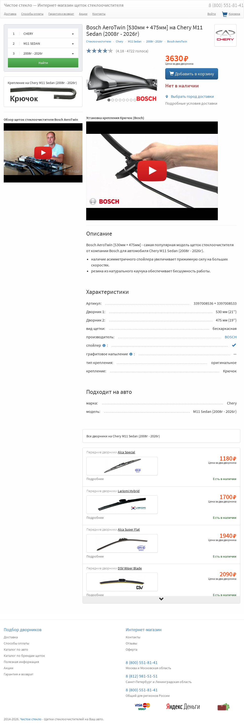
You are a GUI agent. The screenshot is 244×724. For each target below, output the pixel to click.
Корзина (230, 15)
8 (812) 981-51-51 (142, 676)
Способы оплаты (32, 14)
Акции (83, 14)
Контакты (98, 14)
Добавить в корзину (191, 74)
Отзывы (131, 643)
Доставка (10, 14)
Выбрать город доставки (189, 96)
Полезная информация (21, 662)
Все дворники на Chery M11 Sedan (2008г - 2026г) (123, 436)
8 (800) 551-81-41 (142, 662)
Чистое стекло (63, 5)
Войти (211, 14)
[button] (91, 83)
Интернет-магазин (144, 629)
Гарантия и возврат (61, 14)
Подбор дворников (22, 629)
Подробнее (95, 479)
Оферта (131, 649)
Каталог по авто (16, 649)
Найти (43, 62)
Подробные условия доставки (191, 103)
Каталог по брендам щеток (24, 655)
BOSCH (231, 336)
